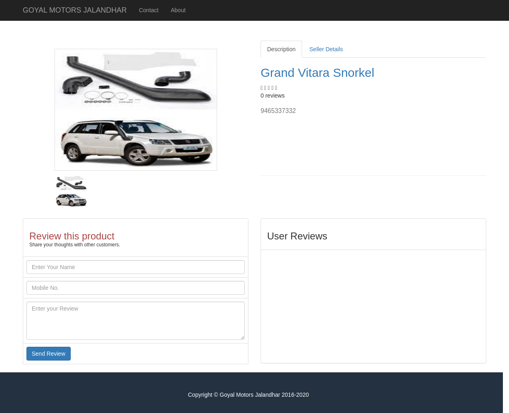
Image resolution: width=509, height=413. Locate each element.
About (178, 10)
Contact (149, 10)
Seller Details (326, 49)
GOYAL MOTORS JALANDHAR (75, 10)
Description (281, 49)
